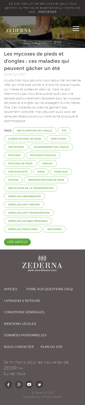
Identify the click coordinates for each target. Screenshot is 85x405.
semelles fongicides (23, 229)
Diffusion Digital (51, 396)
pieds (41, 171)
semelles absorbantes (24, 196)
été (64, 130)
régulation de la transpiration (30, 188)
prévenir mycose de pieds (46, 179)
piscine (13, 179)
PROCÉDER (47, 11)
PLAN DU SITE (52, 347)
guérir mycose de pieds (24, 138)
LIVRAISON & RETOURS (22, 301)
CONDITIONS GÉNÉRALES (24, 312)
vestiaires (54, 229)
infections (58, 138)
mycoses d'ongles (43, 155)
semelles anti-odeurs (24, 204)
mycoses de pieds (20, 163)
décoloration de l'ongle (34, 130)
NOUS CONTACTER (19, 347)
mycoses (14, 155)
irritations (16, 146)
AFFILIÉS (10, 289)
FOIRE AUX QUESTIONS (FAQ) (50, 289)
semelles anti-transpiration (29, 212)
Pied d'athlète (18, 171)
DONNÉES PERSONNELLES (25, 335)
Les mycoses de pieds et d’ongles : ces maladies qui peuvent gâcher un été (36, 61)
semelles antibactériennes (28, 220)
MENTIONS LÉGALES (20, 324)
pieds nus (61, 171)
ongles (47, 163)
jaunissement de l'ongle (51, 146)
